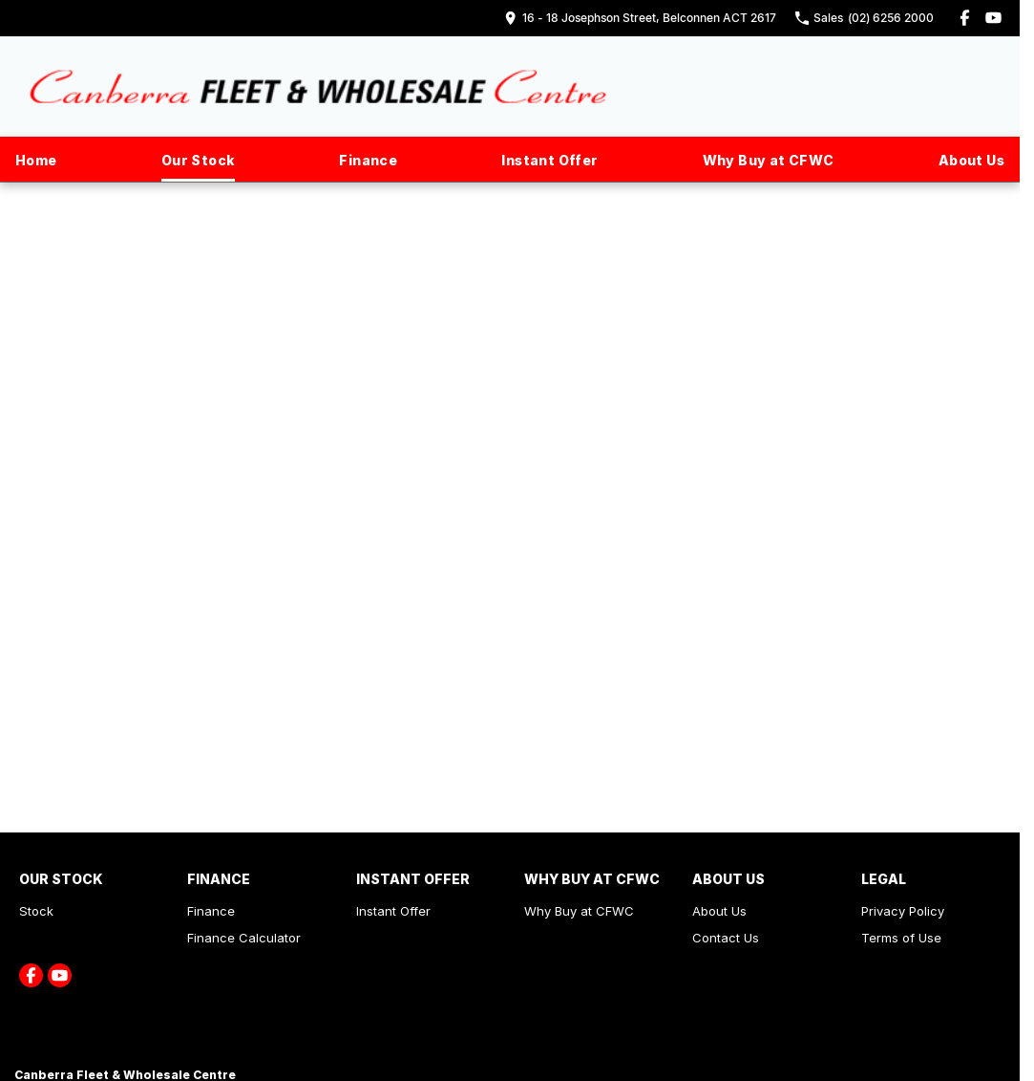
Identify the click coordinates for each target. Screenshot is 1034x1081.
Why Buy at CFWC (768, 160)
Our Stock (198, 160)
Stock (36, 911)
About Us (971, 160)
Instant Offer (549, 160)
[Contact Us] (640, 18)
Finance (368, 160)
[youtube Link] (993, 18)
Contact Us (725, 937)
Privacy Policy (902, 911)
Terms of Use (901, 937)
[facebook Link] (965, 18)
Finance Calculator (244, 937)
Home (36, 160)
